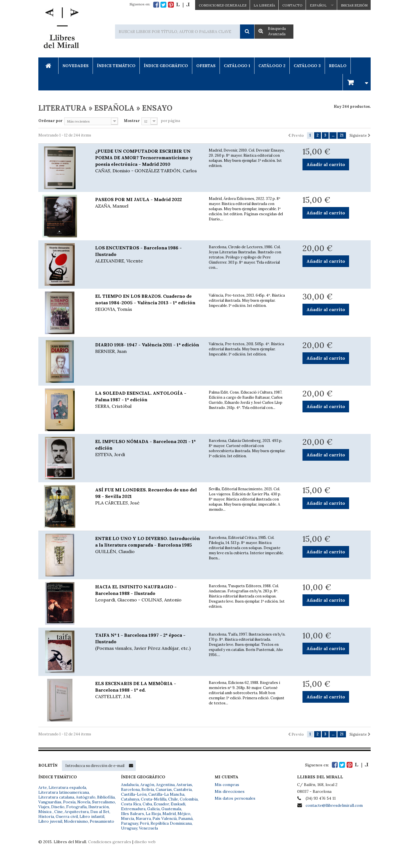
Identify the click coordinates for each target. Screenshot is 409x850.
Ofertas (206, 65)
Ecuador (161, 803)
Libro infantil (92, 816)
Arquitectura (76, 811)
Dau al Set (99, 811)
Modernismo (76, 821)
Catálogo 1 (237, 65)
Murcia (127, 818)
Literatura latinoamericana (63, 792)
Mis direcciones (230, 791)
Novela (83, 801)
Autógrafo (85, 797)
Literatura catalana (56, 797)
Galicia (153, 808)
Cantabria (183, 789)
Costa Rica (131, 803)
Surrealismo (103, 801)
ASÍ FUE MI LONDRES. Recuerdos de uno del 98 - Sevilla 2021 (147, 496)
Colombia (189, 799)
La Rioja (153, 813)
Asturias (184, 784)
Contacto (292, 5)
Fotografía (76, 806)
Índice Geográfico (166, 65)
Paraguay (129, 823)
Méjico (184, 813)
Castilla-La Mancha (166, 794)
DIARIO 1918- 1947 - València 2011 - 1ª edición (147, 348)
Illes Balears (132, 813)
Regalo (338, 65)
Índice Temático (116, 65)
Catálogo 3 (307, 65)
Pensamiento (102, 821)
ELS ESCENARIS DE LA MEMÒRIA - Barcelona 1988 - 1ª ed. (147, 690)
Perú (144, 823)
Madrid (169, 813)
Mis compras (227, 784)
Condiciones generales (109, 841)
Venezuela (148, 828)
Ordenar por (50, 120)
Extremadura (133, 808)
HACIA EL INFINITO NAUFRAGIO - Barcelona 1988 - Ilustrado (147, 593)
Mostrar (132, 120)
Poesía (69, 801)
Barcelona (130, 789)
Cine (58, 811)
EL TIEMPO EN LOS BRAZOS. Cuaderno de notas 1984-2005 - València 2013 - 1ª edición (147, 303)
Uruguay (129, 828)
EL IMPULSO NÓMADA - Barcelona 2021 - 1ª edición (147, 448)
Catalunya (130, 799)
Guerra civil (67, 816)
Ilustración (98, 806)
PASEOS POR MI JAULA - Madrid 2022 (147, 203)
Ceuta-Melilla (153, 799)
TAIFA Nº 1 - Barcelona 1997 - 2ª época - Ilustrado (147, 642)
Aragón (147, 784)
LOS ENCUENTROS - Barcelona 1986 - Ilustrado (147, 254)
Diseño (57, 806)
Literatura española (67, 787)
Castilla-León (134, 794)
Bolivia (147, 789)
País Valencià (165, 818)
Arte (42, 787)
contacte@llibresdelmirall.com (334, 805)
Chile (173, 799)
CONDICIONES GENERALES (223, 5)
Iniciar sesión (354, 5)
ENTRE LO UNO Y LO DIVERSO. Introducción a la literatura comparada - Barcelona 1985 (147, 545)
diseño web (145, 841)
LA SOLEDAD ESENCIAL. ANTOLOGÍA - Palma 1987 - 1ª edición (147, 400)
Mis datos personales (235, 798)
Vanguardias (49, 801)
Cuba (147, 803)
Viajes (43, 806)
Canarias (164, 789)
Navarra (143, 818)
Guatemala (171, 808)
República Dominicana (171, 823)
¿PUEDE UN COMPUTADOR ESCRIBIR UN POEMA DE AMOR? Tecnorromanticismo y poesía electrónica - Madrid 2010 (147, 161)
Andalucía (130, 784)
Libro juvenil (50, 821)
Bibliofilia (106, 797)
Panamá (185, 818)
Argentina (165, 784)
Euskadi (178, 803)
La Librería (264, 5)
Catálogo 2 (271, 65)
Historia (46, 816)
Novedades (75, 65)
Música (45, 811)
